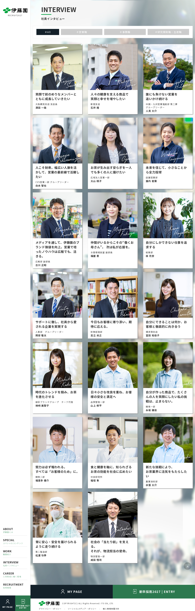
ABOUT (15, 530)
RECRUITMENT (15, 585)
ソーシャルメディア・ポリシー (82, 608)
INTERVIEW (15, 563)
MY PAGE (7, 606)
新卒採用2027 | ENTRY (157, 591)
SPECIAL (15, 541)
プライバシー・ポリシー (50, 608)
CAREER (15, 574)
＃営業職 (81, 32)
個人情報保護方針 (111, 608)
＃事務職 (125, 32)
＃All (48, 32)
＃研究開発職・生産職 (168, 32)
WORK (15, 552)
